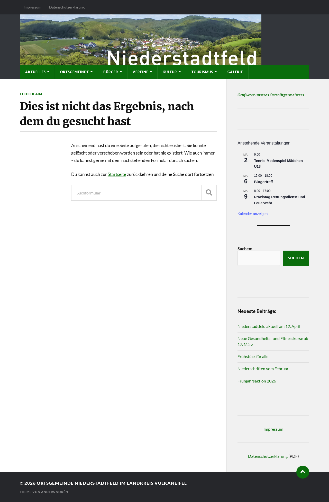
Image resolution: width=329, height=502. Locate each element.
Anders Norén (54, 492)
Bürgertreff (263, 182)
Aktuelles (35, 72)
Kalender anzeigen (252, 214)
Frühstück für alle (252, 356)
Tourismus (202, 72)
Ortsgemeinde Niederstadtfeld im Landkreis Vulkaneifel (112, 483)
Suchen (296, 258)
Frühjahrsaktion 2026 (256, 380)
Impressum (32, 7)
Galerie (235, 72)
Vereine (140, 72)
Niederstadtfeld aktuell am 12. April (268, 326)
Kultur (170, 72)
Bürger (110, 72)
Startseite (117, 174)
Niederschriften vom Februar (262, 368)
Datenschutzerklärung (67, 7)
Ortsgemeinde (74, 72)
